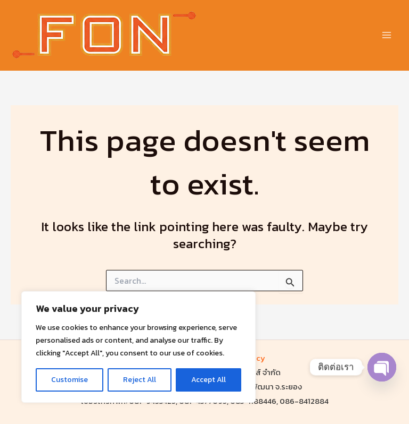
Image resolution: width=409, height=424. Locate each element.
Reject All (139, 379)
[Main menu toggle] (386, 35)
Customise (69, 379)
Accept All (208, 379)
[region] (138, 347)
